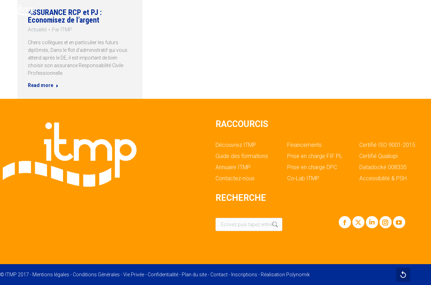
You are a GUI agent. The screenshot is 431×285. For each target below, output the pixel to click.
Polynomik (298, 274)
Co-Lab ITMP (303, 178)
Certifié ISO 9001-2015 (387, 145)
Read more (41, 87)
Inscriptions (244, 274)
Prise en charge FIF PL (314, 156)
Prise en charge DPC (312, 167)
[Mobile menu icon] (420, 10)
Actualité (35, 29)
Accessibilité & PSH (383, 178)
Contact (219, 274)
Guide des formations (242, 156)
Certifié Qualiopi (378, 156)
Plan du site (194, 274)
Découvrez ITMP (236, 145)
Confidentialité (163, 274)
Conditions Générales (96, 274)
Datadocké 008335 (383, 167)
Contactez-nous (235, 178)
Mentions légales (50, 274)
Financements (304, 145)
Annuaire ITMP (233, 167)
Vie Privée (133, 274)
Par (61, 29)
